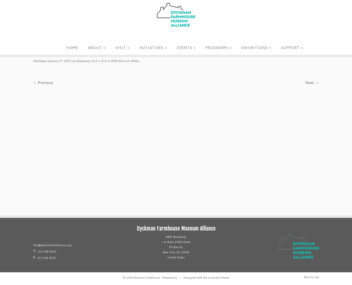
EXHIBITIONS (256, 47)
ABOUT (96, 47)
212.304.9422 (47, 251)
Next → (312, 82)
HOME (72, 47)
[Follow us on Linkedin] (61, 36)
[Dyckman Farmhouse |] (176, 14)
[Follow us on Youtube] (64, 36)
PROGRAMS (218, 47)
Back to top (311, 277)
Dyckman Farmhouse (146, 278)
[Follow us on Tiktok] (58, 36)
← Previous (43, 82)
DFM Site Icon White (124, 61)
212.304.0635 (46, 258)
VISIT (122, 47)
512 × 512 (99, 61)
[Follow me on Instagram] (51, 36)
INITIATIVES (153, 47)
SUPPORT (292, 47)
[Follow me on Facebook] (54, 36)
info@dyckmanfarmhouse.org (52, 245)
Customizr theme (218, 278)
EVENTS (186, 47)
